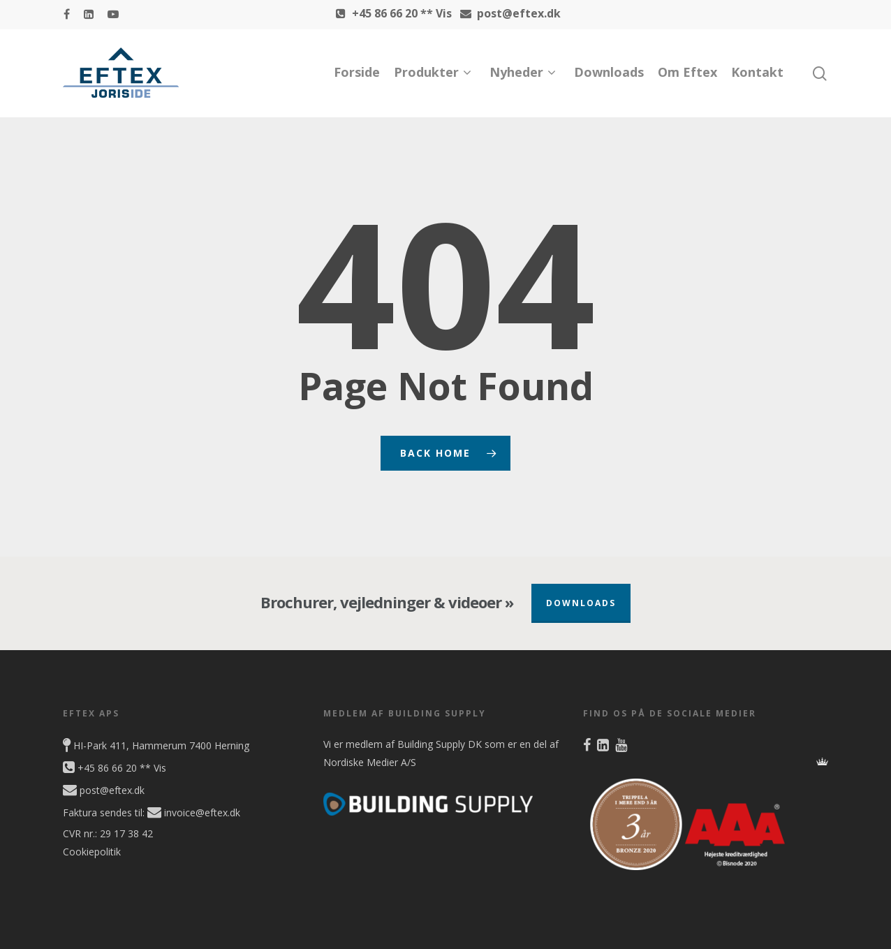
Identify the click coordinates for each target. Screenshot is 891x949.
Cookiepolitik (92, 851)
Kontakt (757, 72)
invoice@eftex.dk (193, 812)
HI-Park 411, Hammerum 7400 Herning (156, 745)
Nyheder (521, 72)
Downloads (609, 72)
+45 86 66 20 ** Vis (391, 13)
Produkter (432, 72)
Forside (357, 72)
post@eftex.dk (508, 13)
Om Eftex (687, 72)
